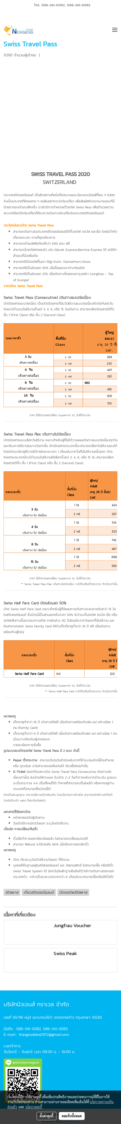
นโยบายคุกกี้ (33, 1107)
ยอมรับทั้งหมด (72, 1116)
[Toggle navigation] (115, 30)
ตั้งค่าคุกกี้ (46, 1116)
